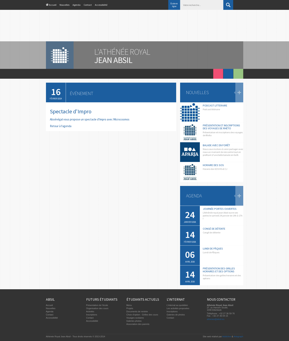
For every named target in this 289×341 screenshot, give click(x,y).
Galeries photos (134, 321)
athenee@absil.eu (215, 319)
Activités (90, 311)
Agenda (76, 4)
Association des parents (138, 324)
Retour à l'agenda (60, 126)
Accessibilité (101, 4)
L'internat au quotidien (177, 305)
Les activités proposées (178, 308)
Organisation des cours (97, 308)
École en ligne (174, 5)
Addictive (226, 336)
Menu (129, 305)
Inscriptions (91, 314)
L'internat (176, 299)
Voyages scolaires (135, 318)
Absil (50, 299)
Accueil (52, 4)
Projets (129, 308)
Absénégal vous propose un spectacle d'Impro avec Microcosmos (89, 119)
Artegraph (238, 336)
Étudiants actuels (142, 299)
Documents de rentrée (137, 311)
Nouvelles (64, 4)
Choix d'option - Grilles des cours (142, 314)
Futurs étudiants (101, 299)
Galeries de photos (176, 314)
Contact (88, 4)
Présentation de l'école (97, 305)
